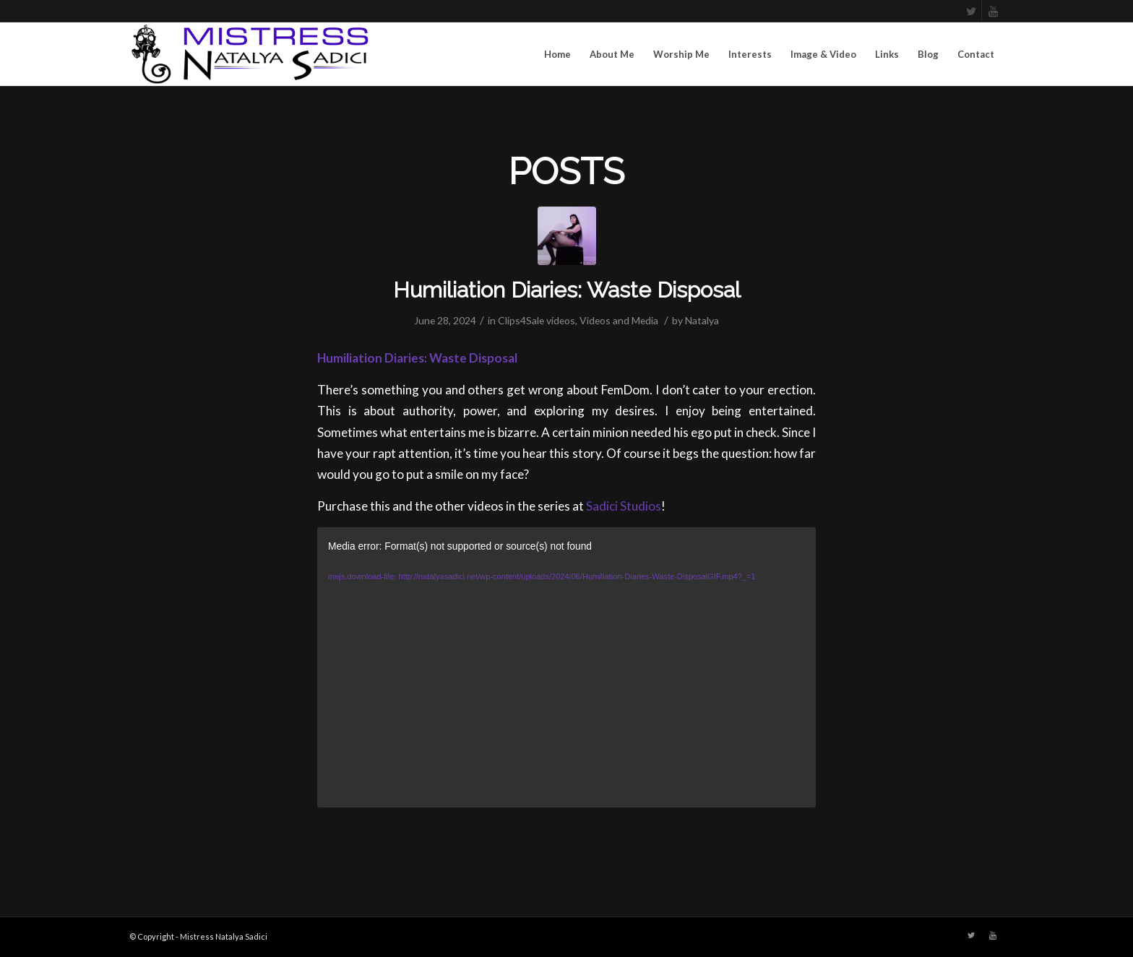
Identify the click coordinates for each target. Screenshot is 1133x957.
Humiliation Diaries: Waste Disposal (567, 290)
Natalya (702, 320)
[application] (566, 667)
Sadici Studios (623, 506)
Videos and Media (619, 320)
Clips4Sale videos (536, 320)
